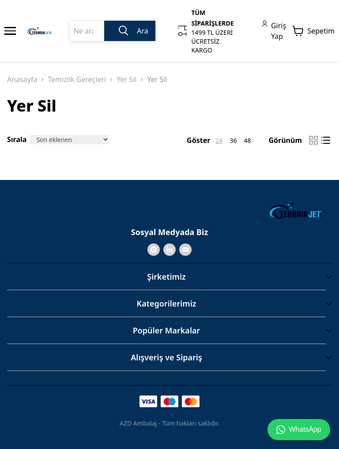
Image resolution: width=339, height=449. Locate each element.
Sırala (16, 139)
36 (233, 140)
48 (247, 140)
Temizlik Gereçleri (77, 79)
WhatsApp (298, 429)
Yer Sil (126, 79)
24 (218, 140)
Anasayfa (22, 79)
